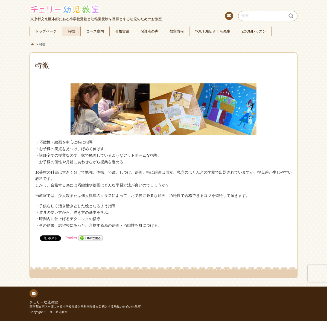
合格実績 (122, 31)
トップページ (46, 31)
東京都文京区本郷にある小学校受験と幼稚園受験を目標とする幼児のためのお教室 (85, 306)
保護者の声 (149, 31)
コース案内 (95, 31)
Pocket (71, 238)
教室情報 (177, 31)
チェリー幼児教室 (44, 302)
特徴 (71, 31)
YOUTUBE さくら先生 (212, 31)
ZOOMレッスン (253, 31)
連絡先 (229, 16)
